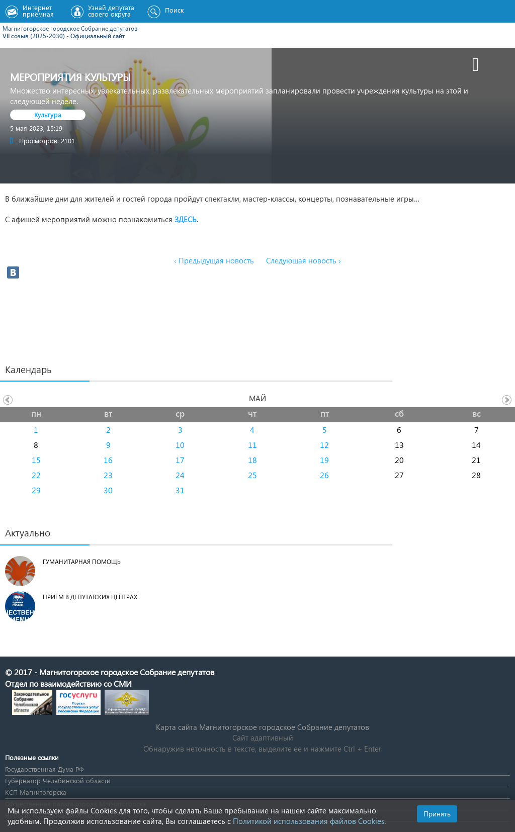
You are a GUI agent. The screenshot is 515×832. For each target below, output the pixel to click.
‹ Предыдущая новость (214, 260)
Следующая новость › (303, 260)
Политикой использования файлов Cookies (308, 821)
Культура (47, 114)
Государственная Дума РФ (44, 769)
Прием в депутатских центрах (90, 597)
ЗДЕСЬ (186, 219)
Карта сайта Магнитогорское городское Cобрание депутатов (262, 727)
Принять (437, 813)
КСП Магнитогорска (35, 792)
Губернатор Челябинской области (58, 780)
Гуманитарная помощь (82, 562)
